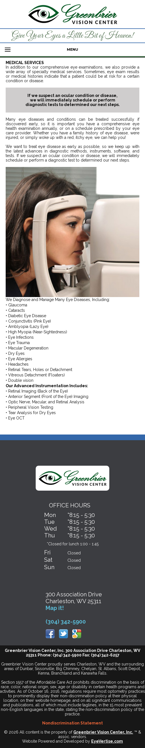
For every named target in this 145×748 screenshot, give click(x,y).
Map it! (55, 608)
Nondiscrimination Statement (72, 723)
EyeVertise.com (107, 741)
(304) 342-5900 (66, 621)
